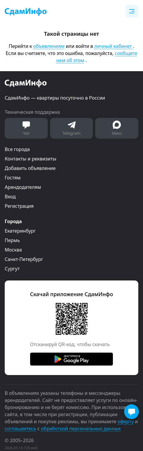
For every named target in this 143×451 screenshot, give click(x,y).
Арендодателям (23, 187)
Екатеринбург (20, 231)
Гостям (13, 177)
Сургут (12, 268)
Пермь (12, 240)
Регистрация (19, 206)
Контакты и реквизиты (30, 158)
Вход (10, 196)
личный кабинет (113, 46)
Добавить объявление (30, 168)
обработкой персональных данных (81, 428)
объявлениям (49, 46)
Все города (17, 149)
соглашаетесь (20, 428)
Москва (13, 249)
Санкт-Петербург (24, 259)
